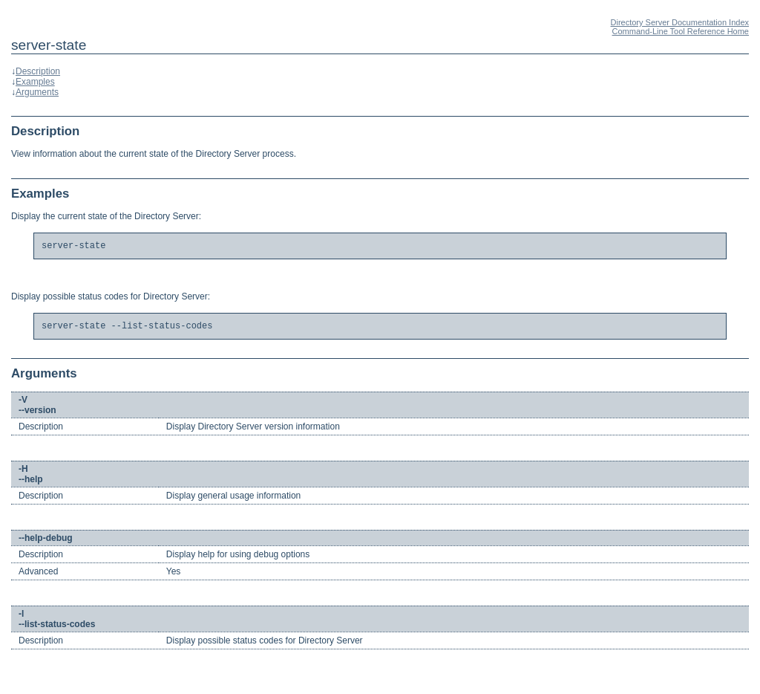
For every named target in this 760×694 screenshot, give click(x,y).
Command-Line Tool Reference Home (680, 31)
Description (38, 71)
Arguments (37, 92)
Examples (35, 82)
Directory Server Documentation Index (680, 22)
